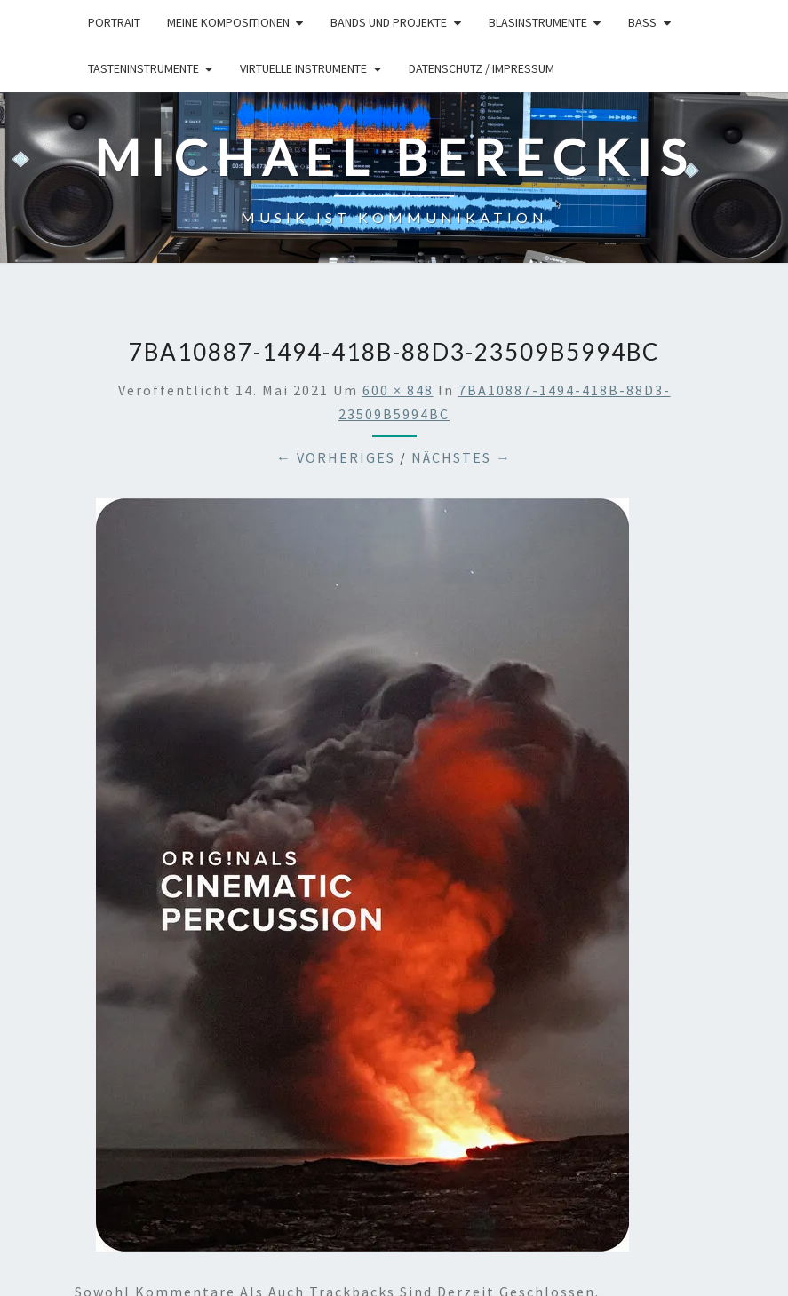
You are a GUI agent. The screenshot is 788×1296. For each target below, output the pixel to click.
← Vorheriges (335, 457)
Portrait (114, 22)
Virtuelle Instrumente (303, 68)
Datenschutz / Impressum (481, 68)
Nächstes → (461, 457)
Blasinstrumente (538, 22)
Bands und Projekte (388, 22)
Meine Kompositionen (228, 22)
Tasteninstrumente (143, 68)
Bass (642, 22)
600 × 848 (398, 390)
